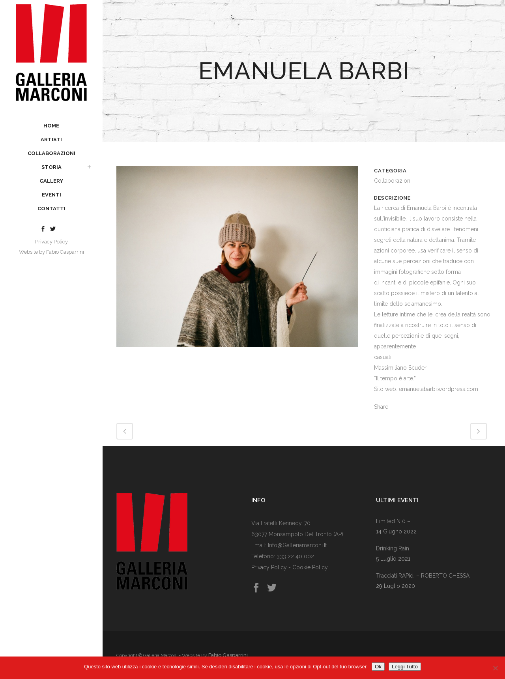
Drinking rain (392, 548)
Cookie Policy (310, 567)
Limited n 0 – (393, 521)
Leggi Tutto (405, 667)
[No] (495, 668)
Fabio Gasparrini (65, 252)
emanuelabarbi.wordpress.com (438, 389)
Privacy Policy (51, 242)
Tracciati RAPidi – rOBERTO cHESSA (422, 575)
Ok (378, 667)
